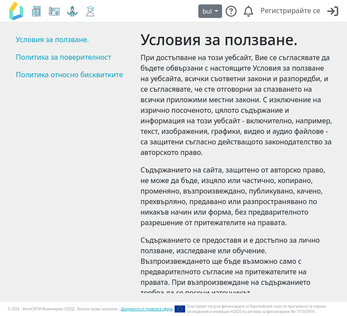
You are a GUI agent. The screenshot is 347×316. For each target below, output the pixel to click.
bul (207, 11)
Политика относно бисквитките (69, 74)
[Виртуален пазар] (72, 11)
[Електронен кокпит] (36, 11)
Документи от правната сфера (146, 308)
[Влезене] (333, 11)
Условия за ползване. (52, 39)
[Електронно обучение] (90, 11)
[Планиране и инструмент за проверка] (54, 11)
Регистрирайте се (290, 10)
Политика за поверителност (63, 57)
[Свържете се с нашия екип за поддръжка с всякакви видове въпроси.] (231, 11)
